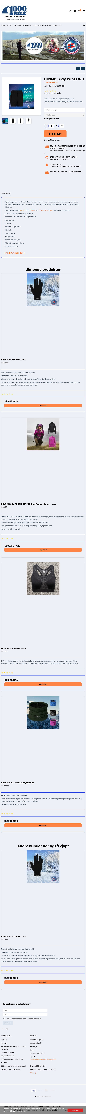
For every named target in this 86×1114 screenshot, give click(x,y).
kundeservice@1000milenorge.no (43, 1059)
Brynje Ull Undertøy (46, 210)
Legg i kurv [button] (55, 133)
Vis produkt (43, 406)
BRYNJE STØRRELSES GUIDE (14, 253)
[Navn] (25, 1010)
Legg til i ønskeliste (52, 140)
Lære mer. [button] (22, 1111)
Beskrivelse (5, 193)
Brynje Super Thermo (27, 210)
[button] (78, 68)
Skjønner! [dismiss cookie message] (75, 1110)
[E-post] (25, 1014)
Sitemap (33, 1073)
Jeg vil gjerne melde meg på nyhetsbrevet (29, 1018)
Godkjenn (8, 1023)
